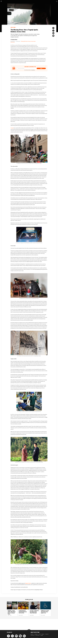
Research (43, 634)
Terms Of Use (32, 635)
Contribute (36, 634)
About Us (32, 634)
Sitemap (42, 635)
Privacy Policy (37, 635)
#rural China (13, 42)
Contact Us (46, 634)
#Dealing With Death (24, 41)
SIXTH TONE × (13, 27)
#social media (33, 41)
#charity (29, 41)
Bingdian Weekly (14, 39)
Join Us (40, 634)
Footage (12, 127)
